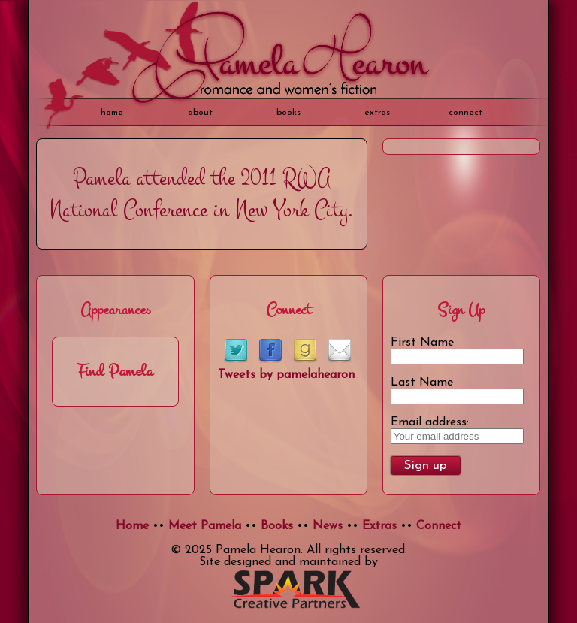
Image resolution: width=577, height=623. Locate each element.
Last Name (422, 383)
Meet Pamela (204, 526)
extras (377, 112)
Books (277, 526)
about (200, 112)
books (288, 112)
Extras (379, 526)
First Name (422, 343)
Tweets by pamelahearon (286, 375)
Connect (465, 112)
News (328, 526)
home (112, 112)
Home (132, 526)
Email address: (430, 422)
